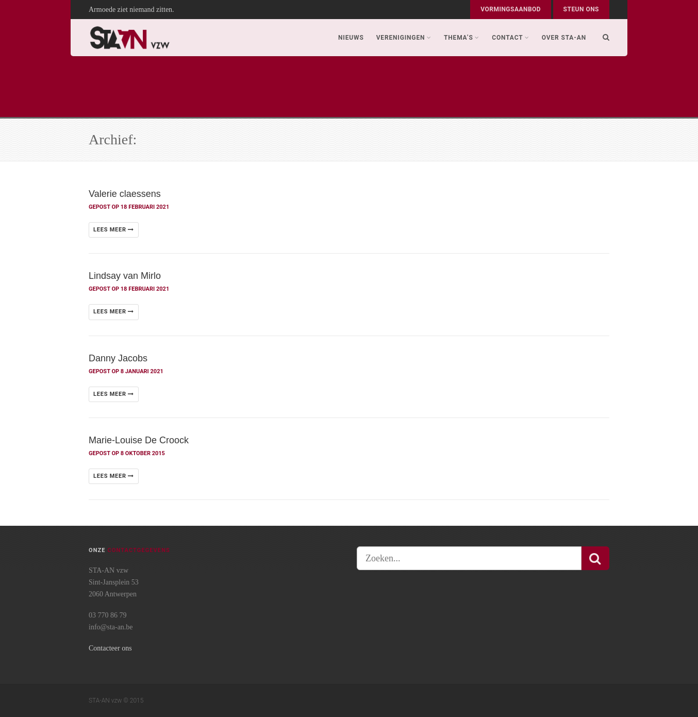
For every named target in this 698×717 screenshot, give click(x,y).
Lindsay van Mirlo (125, 276)
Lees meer (113, 229)
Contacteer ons (110, 648)
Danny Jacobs (118, 358)
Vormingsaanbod (510, 9)
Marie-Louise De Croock (139, 440)
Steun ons (581, 9)
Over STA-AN (564, 37)
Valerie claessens (125, 194)
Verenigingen (403, 37)
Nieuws (351, 37)
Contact (510, 37)
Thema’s (461, 37)
